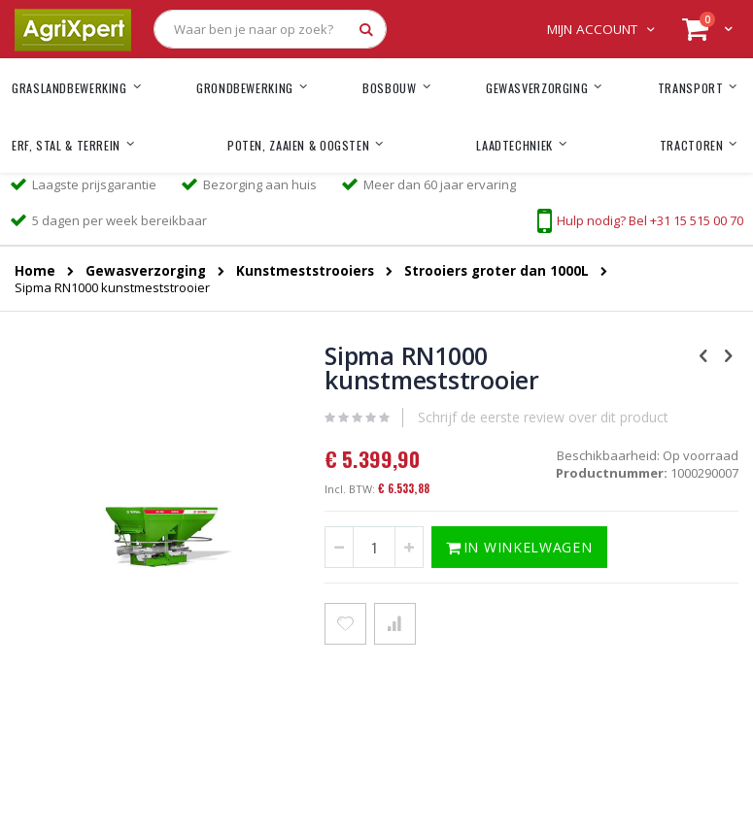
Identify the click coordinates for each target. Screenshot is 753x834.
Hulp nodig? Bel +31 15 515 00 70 (650, 220)
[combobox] (270, 29)
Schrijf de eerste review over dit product (543, 417)
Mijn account (592, 29)
